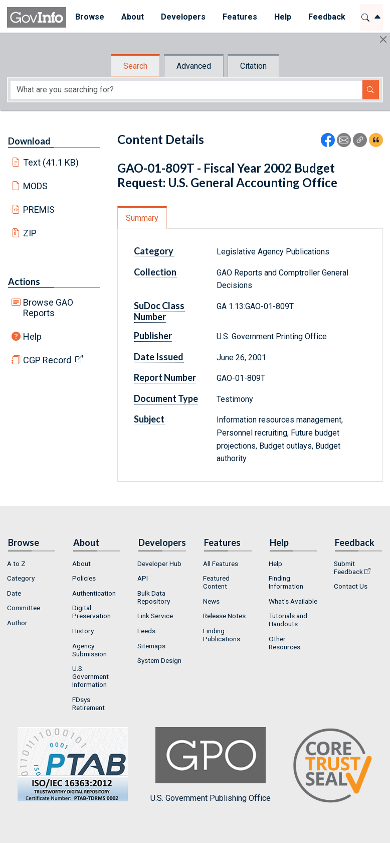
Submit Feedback (348, 567)
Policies (84, 578)
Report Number (165, 377)
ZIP (30, 233)
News (211, 601)
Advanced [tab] (193, 66)
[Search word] (186, 89)
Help (32, 336)
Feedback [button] (326, 17)
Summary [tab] (142, 218)
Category (153, 250)
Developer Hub (159, 563)
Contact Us (350, 586)
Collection (155, 271)
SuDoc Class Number (159, 311)
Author (17, 623)
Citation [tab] (253, 66)
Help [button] (282, 17)
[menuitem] (89, 17)
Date (14, 593)
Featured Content (216, 582)
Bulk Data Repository (153, 597)
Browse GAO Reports (48, 307)
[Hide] (383, 39)
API (142, 578)
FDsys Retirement (88, 703)
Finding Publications (221, 635)
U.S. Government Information (90, 676)
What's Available (293, 601)
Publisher (153, 335)
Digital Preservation (91, 612)
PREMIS (39, 209)
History (83, 631)
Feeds (146, 631)
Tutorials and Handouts (288, 620)
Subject (149, 419)
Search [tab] (135, 66)
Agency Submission (89, 650)
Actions (24, 281)
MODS (35, 186)
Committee (23, 608)
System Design (159, 660)
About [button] (132, 17)
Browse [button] (89, 17)
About (81, 563)
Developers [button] (182, 17)
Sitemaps (151, 646)
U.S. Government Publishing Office (210, 765)
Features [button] (239, 17)
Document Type (166, 398)
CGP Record (47, 360)
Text (51, 162)
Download (29, 141)
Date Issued (158, 356)
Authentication (94, 593)
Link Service (155, 616)
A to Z (16, 563)
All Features (220, 563)
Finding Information (286, 582)
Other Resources (284, 643)
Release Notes (224, 616)
